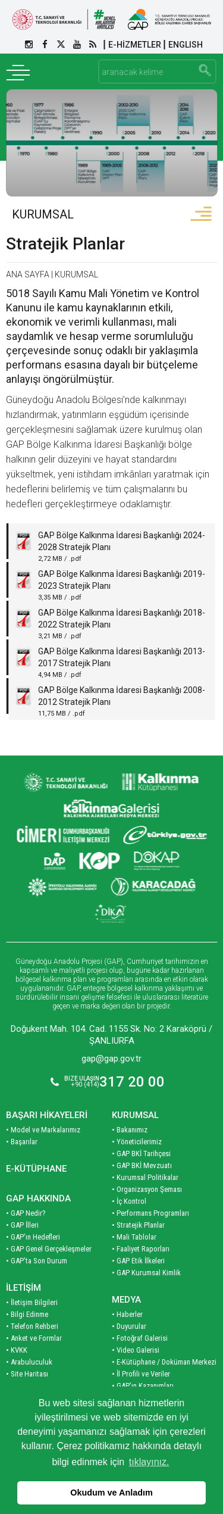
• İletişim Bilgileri (32, 1302)
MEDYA (126, 1299)
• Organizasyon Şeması (147, 1189)
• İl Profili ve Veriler (141, 1373)
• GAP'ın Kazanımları (143, 1385)
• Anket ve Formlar (34, 1338)
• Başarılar (21, 1141)
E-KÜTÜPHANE (36, 1168)
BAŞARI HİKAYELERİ (46, 1115)
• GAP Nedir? (26, 1213)
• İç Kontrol (129, 1201)
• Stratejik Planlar (138, 1224)
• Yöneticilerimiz (137, 1141)
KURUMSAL (43, 214)
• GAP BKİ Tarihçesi (141, 1153)
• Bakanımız (129, 1129)
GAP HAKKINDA (38, 1198)
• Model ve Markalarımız (43, 1129)
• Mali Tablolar (134, 1236)
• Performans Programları (150, 1213)
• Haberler (127, 1314)
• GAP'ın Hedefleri (33, 1236)
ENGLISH (185, 44)
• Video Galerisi (135, 1350)
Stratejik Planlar (65, 244)
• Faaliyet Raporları (140, 1248)
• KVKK (16, 1350)
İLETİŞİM (23, 1287)
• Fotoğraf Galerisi (140, 1338)
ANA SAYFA (27, 274)
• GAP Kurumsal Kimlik (146, 1272)
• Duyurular (129, 1326)
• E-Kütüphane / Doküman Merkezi (164, 1361)
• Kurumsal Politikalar (145, 1177)
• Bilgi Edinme (27, 1314)
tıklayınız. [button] (149, 1462)
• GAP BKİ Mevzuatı (142, 1165)
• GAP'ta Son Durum (36, 1260)
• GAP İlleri (22, 1224)
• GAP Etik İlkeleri (138, 1260)
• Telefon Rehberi (32, 1326)
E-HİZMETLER (134, 44)
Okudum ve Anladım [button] (111, 1492)
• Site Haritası (27, 1373)
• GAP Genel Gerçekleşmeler (49, 1248)
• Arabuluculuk (29, 1361)
